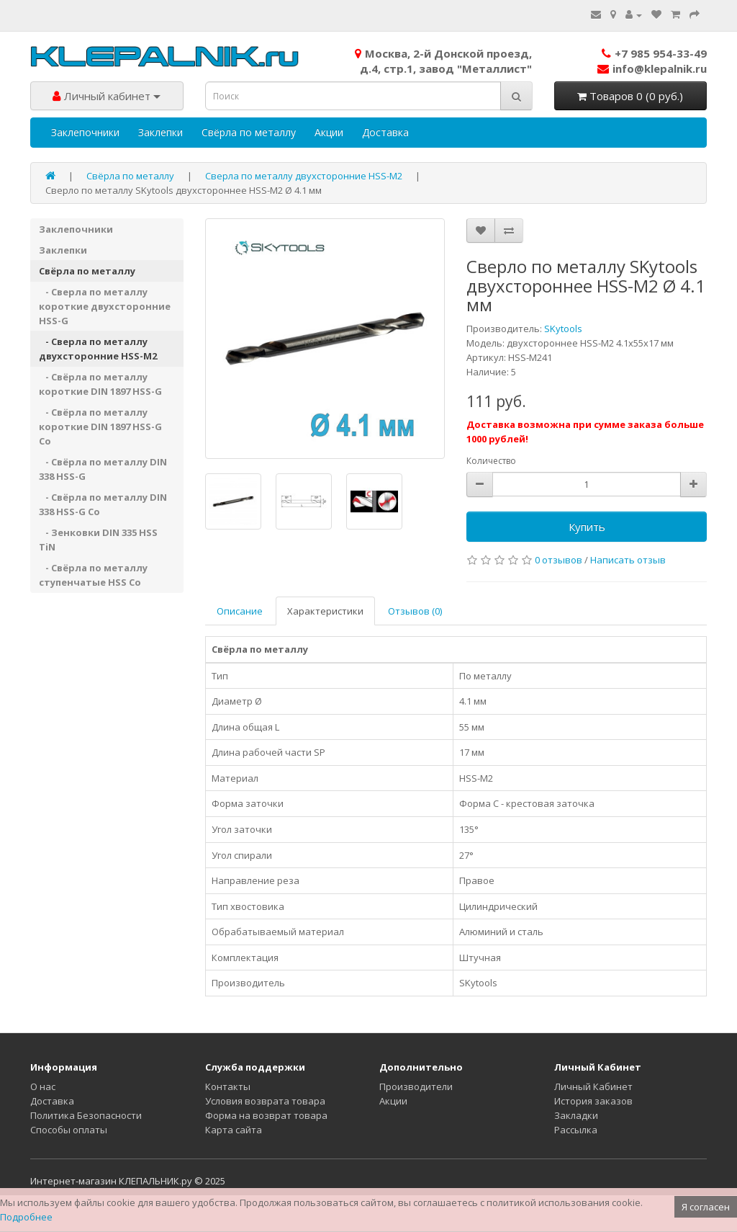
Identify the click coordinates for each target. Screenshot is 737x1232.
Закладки (576, 1115)
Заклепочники (85, 132)
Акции (329, 132)
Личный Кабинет (593, 1086)
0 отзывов (558, 559)
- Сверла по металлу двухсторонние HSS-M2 (98, 348)
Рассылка (575, 1129)
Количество (491, 461)
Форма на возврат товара (266, 1115)
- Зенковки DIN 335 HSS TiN (98, 539)
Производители (416, 1086)
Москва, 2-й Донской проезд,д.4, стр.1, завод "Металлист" (443, 61)
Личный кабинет (106, 96)
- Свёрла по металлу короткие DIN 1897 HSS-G (100, 384)
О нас (42, 1086)
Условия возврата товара (265, 1100)
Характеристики (325, 610)
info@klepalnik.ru (652, 68)
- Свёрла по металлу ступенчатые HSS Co (93, 575)
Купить (587, 526)
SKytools (563, 328)
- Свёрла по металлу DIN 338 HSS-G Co (103, 504)
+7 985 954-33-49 (654, 53)
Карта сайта (233, 1129)
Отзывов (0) (415, 610)
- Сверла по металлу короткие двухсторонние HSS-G (105, 306)
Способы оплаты (68, 1129)
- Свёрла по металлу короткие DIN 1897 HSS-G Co (100, 426)
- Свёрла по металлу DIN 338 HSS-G (103, 469)
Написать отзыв (628, 559)
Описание (240, 610)
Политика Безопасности (86, 1115)
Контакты (227, 1086)
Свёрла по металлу (249, 132)
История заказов (593, 1100)
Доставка (385, 132)
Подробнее (26, 1216)
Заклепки (160, 132)
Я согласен (706, 1206)
